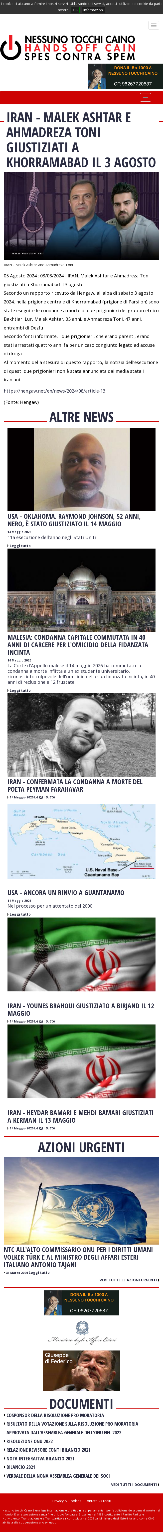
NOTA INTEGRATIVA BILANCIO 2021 (40, 1458)
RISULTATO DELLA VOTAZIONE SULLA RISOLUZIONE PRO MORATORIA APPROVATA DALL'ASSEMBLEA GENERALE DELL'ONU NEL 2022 (72, 1428)
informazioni (93, 10)
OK (75, 10)
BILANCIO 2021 (20, 1467)
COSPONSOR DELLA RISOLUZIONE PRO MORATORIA (55, 1415)
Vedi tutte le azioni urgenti (129, 1279)
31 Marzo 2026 (17, 1273)
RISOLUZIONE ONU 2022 (29, 1441)
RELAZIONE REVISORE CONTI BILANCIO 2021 (48, 1449)
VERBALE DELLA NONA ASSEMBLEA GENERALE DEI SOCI (58, 1475)
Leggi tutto (20, 545)
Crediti (106, 1500)
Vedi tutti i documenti (135, 1484)
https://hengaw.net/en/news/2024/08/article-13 (54, 391)
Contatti (91, 1500)
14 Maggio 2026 (19, 532)
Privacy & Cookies (66, 1500)
